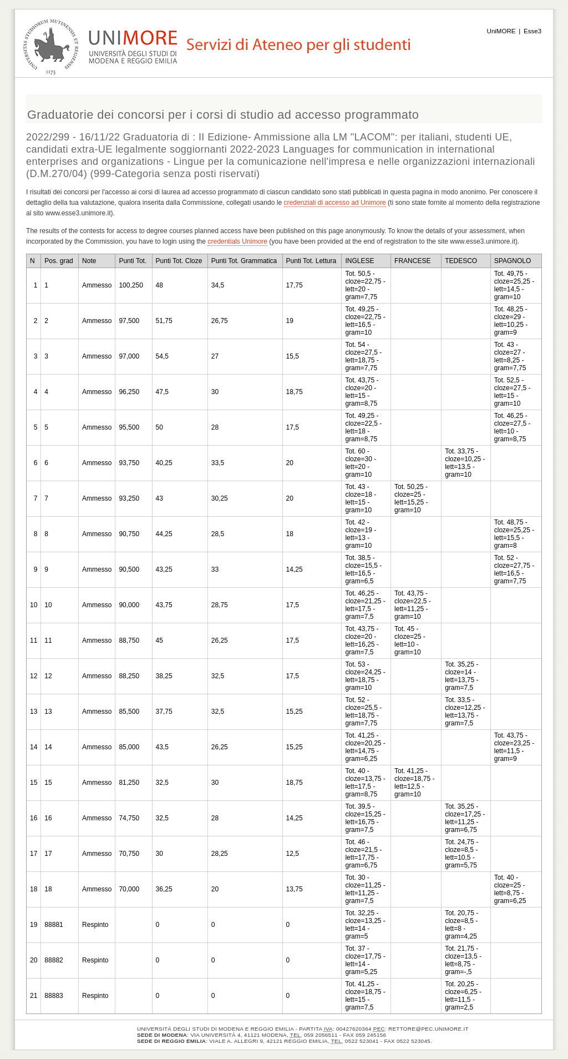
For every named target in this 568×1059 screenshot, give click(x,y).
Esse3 (532, 31)
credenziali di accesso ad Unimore (335, 202)
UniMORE (501, 31)
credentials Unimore (237, 241)
